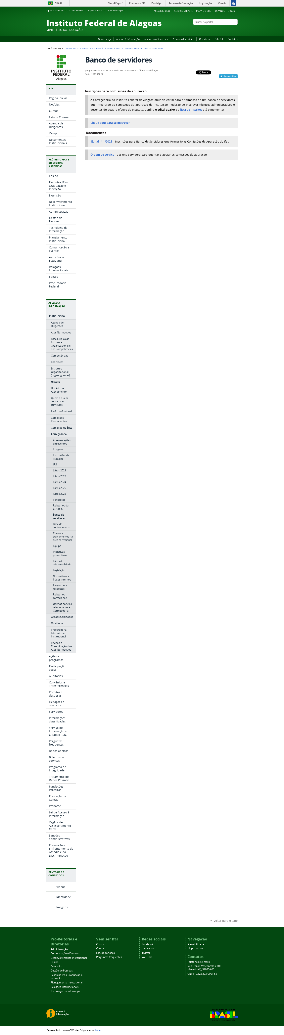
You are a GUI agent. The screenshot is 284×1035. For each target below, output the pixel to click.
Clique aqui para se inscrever (110, 123)
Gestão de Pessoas (62, 970)
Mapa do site (203, 10)
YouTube (221, 30)
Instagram (226, 30)
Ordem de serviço (102, 154)
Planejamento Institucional (66, 982)
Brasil (59, 3)
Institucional (114, 48)
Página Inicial (72, 48)
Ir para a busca (97, 10)
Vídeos (60, 887)
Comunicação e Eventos (65, 953)
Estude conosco (105, 953)
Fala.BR (219, 39)
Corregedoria (131, 48)
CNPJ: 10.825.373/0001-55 (202, 973)
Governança (105, 39)
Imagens (62, 907)
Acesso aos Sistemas (156, 39)
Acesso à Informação (128, 39)
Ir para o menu (77, 10)
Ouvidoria (204, 39)
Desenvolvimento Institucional (69, 958)
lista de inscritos (191, 109)
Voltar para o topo (226, 921)
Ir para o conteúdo (56, 10)
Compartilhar (230, 76)
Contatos (233, 39)
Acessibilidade (162, 10)
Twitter (231, 30)
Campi (100, 948)
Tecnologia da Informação (66, 991)
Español (220, 10)
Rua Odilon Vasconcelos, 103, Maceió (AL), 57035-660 (204, 967)
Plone (97, 1030)
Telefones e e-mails (198, 962)
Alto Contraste (183, 10)
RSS (236, 30)
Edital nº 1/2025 (101, 141)
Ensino (55, 962)
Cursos (100, 944)
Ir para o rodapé (117, 10)
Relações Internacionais (64, 987)
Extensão (56, 966)
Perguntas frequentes (109, 957)
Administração (59, 949)
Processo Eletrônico (183, 39)
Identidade (63, 897)
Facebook (216, 30)
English (231, 10)
